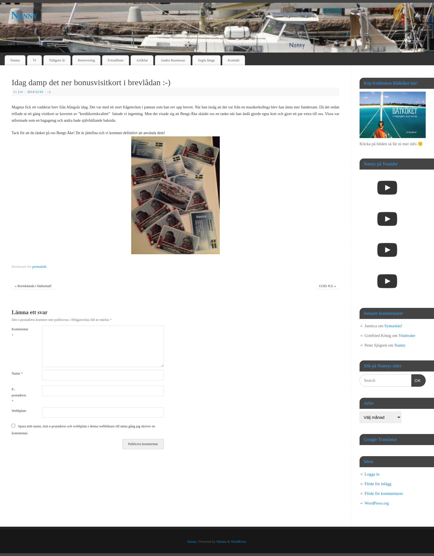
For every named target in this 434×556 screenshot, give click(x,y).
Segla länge (206, 60)
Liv (20, 92)
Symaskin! (393, 326)
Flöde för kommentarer (384, 493)
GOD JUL (327, 286)
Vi (34, 60)
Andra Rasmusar (173, 60)
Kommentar (19, 332)
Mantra (221, 542)
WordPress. (239, 542)
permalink (39, 267)
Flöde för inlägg (378, 484)
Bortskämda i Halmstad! (33, 286)
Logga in (372, 474)
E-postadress (19, 395)
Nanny (24, 15)
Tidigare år (57, 60)
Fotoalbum (116, 60)
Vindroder (407, 335)
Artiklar (142, 60)
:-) (48, 92)
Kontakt (234, 60)
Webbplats (19, 411)
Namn (17, 373)
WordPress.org (377, 503)
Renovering (86, 60)
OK (416, 380)
